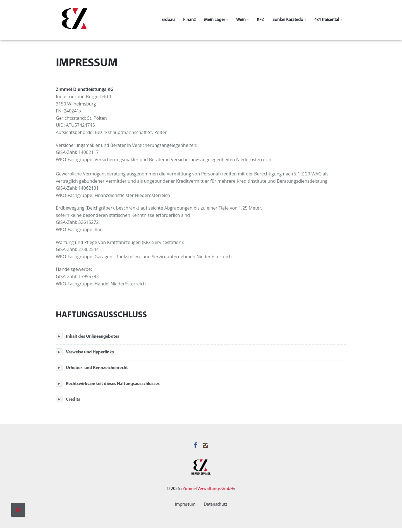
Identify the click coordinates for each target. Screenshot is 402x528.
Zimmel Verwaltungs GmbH (208, 489)
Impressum (185, 504)
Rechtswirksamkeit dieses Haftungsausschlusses (108, 383)
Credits (68, 399)
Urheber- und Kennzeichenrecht (92, 367)
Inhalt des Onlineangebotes (87, 336)
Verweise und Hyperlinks (85, 351)
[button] (216, 20)
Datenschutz (215, 504)
